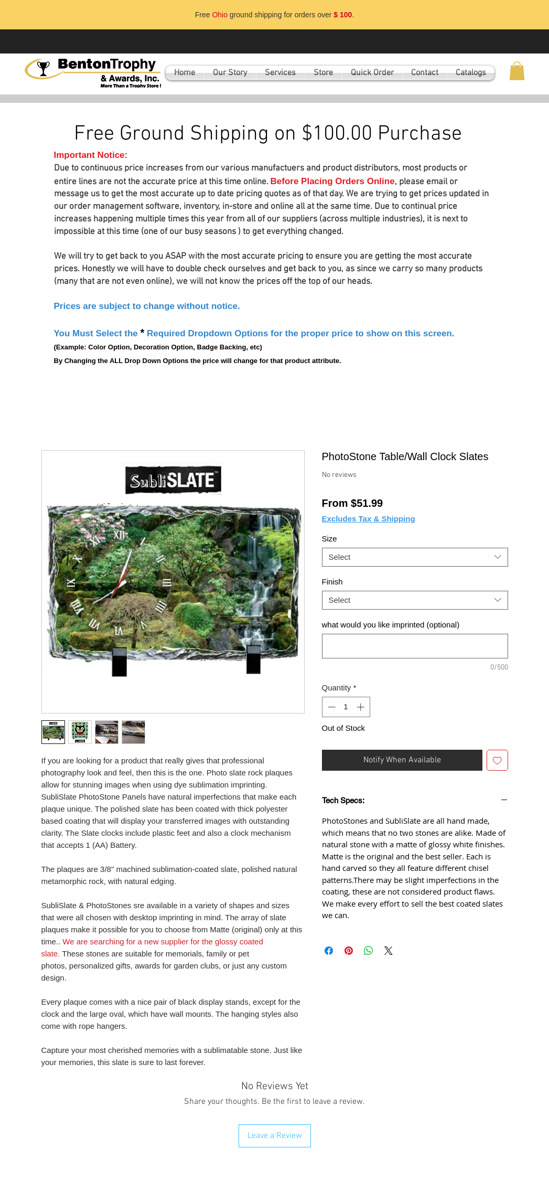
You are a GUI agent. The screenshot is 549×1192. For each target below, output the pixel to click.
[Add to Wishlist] (497, 760)
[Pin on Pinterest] (348, 950)
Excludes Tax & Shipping (368, 518)
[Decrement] (331, 707)
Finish (332, 581)
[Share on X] (388, 950)
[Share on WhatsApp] (368, 950)
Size (329, 538)
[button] (517, 70)
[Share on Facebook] (328, 950)
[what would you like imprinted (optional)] (415, 646)
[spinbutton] (345, 707)
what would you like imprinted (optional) (391, 624)
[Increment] (361, 707)
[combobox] (415, 557)
